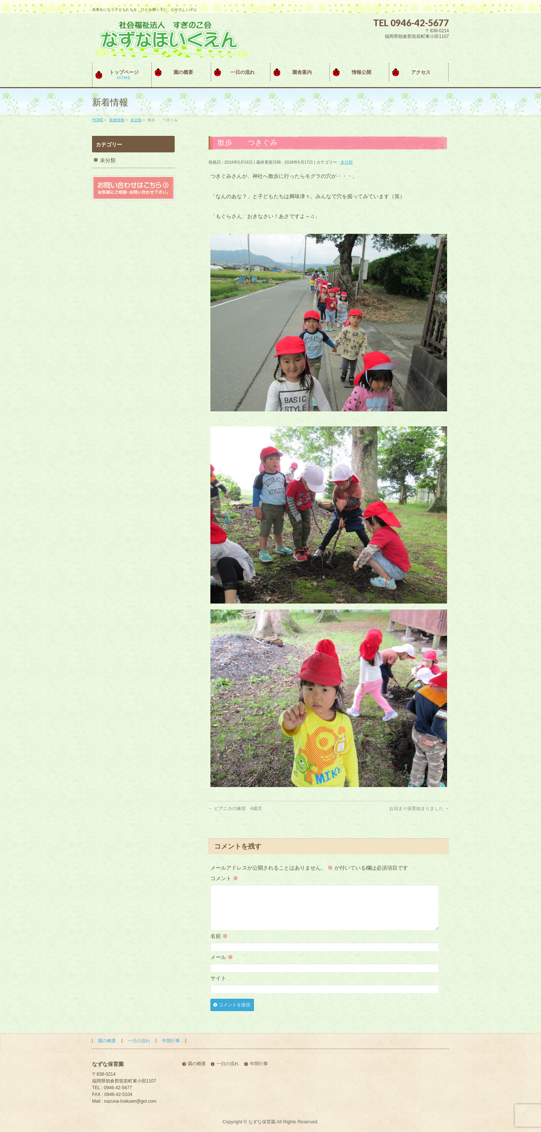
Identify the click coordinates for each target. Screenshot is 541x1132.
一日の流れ (139, 1041)
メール (221, 966)
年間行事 (171, 1041)
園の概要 (107, 1041)
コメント (224, 878)
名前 (219, 945)
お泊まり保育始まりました (419, 808)
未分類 (346, 162)
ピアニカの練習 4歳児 (235, 808)
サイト (218, 987)
